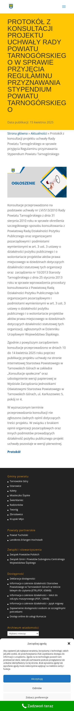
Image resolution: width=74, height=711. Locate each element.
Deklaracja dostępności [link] (22, 578)
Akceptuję (37, 678)
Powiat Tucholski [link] (19, 535)
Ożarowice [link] (15, 486)
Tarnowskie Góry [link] (19, 481)
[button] (69, 643)
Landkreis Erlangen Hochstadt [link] (26, 539)
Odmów (37, 688)
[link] (11, 5)
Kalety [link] (13, 490)
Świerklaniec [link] (16, 500)
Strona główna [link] (17, 133)
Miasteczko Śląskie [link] (20, 495)
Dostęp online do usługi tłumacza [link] (28, 616)
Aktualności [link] (39, 133)
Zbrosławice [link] (16, 514)
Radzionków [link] (16, 504)
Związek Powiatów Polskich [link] (24, 554)
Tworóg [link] (14, 509)
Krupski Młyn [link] (17, 519)
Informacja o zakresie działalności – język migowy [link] (36, 603)
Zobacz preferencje (37, 697)
